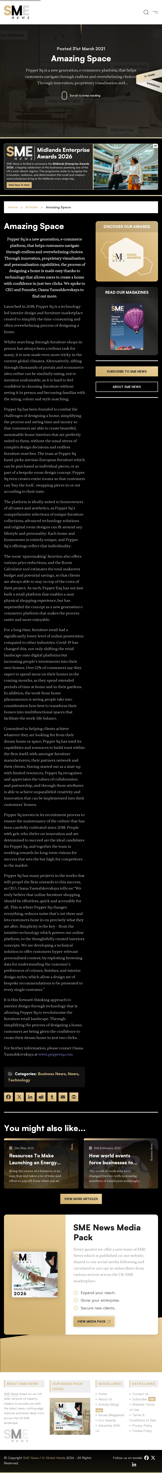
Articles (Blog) (108, 1404)
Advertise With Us (108, 1428)
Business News (52, 1073)
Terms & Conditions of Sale (142, 1417)
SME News (31, 1458)
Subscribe (139, 1399)
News (73, 1073)
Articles (31, 207)
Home (13, 207)
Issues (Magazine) (111, 1415)
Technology (19, 1079)
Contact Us (140, 1394)
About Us (105, 1399)
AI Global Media (53, 1458)
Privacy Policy (142, 1425)
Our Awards (107, 1420)
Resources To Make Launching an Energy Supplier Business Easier (33, 1159)
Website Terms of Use (142, 1407)
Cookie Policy (142, 1431)
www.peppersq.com (55, 1054)
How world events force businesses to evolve (111, 1159)
